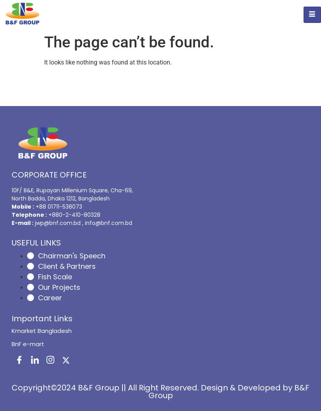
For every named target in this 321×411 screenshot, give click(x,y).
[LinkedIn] (35, 360)
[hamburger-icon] (312, 15)
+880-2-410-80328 (74, 215)
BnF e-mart (28, 344)
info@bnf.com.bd (108, 223)
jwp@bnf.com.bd (58, 223)
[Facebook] (19, 360)
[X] (66, 360)
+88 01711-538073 (59, 207)
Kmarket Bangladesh (42, 331)
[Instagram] (50, 360)
